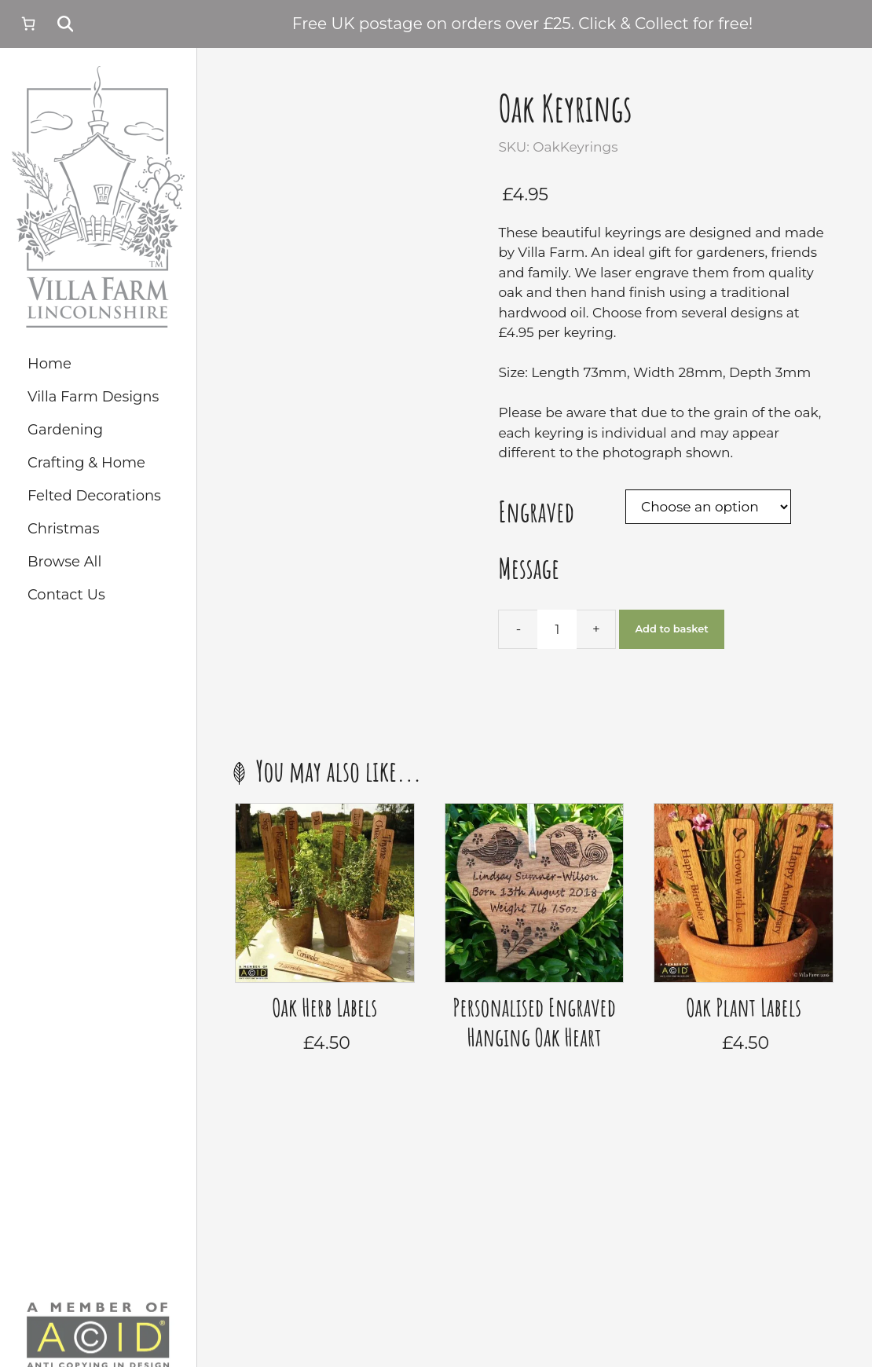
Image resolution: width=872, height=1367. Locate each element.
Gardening (65, 429)
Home (49, 363)
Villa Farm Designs (93, 396)
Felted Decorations (94, 495)
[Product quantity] (557, 629)
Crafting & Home (86, 462)
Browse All (64, 561)
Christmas (63, 528)
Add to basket (671, 628)
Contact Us (66, 594)
